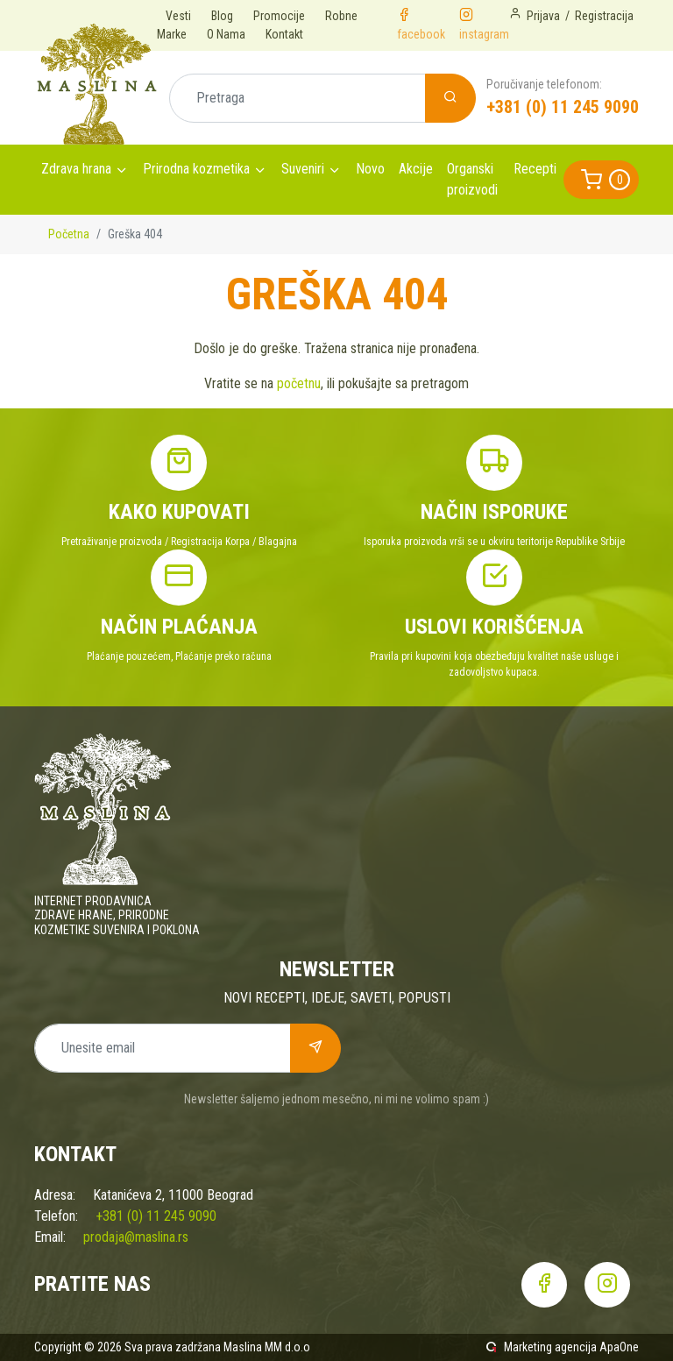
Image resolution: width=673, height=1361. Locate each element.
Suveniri (302, 168)
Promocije (279, 16)
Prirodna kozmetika (196, 168)
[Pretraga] (297, 98)
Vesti (178, 16)
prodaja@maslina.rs (135, 1237)
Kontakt (284, 34)
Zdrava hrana (76, 168)
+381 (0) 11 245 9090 (562, 106)
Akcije (416, 168)
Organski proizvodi (472, 179)
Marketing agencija (550, 1347)
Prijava (543, 16)
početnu (299, 383)
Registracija (604, 16)
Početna (68, 234)
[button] (601, 179)
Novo (370, 168)
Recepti (535, 168)
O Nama (226, 34)
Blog (222, 16)
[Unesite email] (162, 1048)
